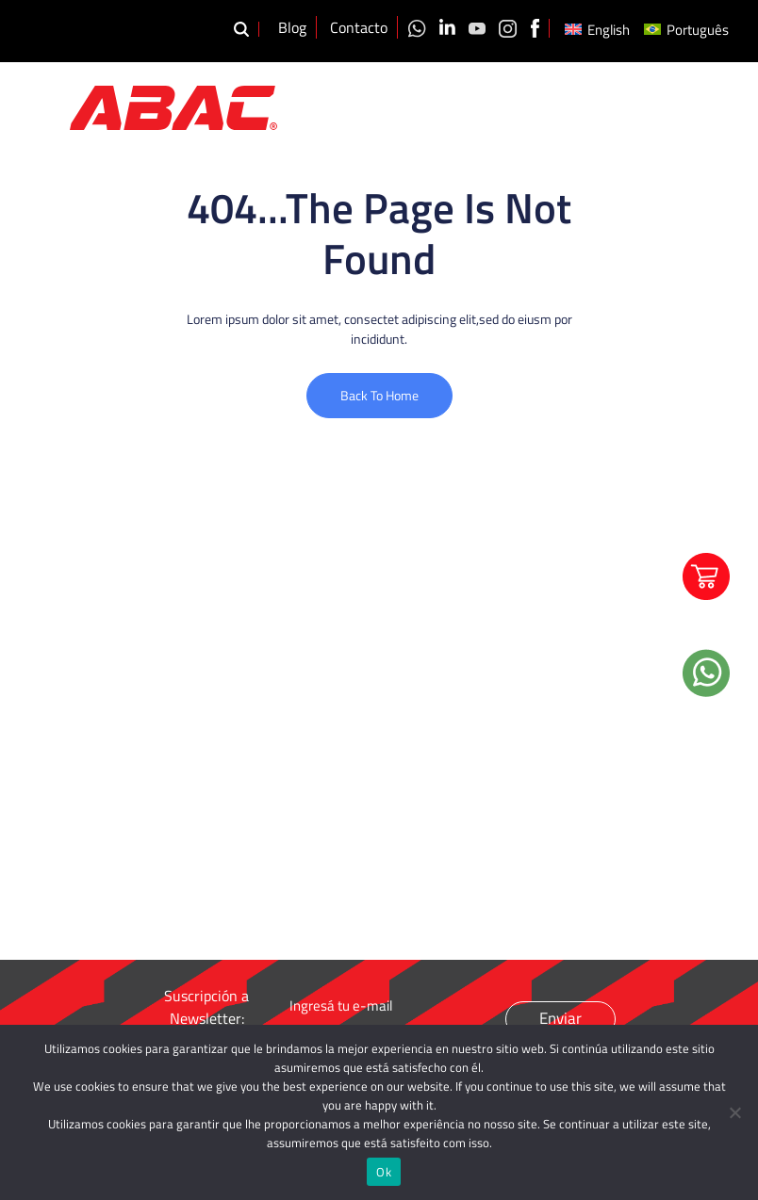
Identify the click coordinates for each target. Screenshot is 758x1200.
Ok (383, 1171)
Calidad (563, 89)
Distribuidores (705, 89)
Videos (624, 89)
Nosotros (415, 89)
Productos (492, 97)
